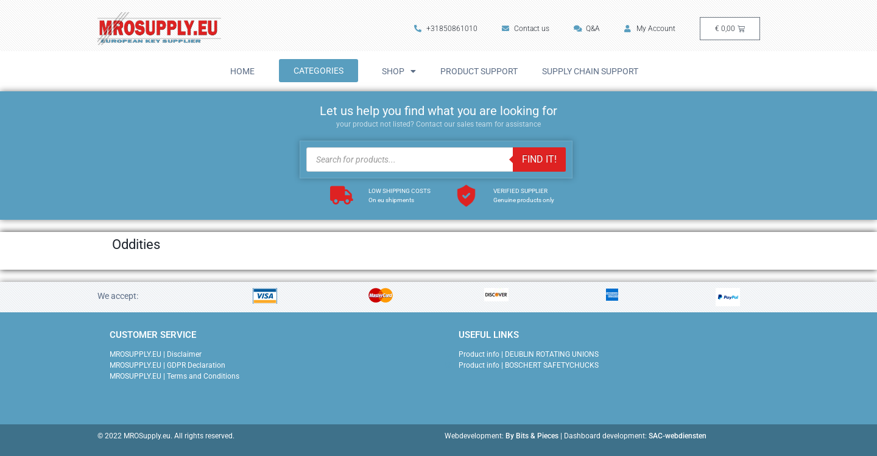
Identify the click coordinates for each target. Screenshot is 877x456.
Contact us (525, 29)
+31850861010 (445, 29)
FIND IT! (539, 159)
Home (242, 71)
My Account (649, 29)
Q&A (587, 29)
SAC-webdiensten (677, 436)
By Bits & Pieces (531, 436)
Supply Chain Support (590, 71)
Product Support (479, 71)
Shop (399, 71)
